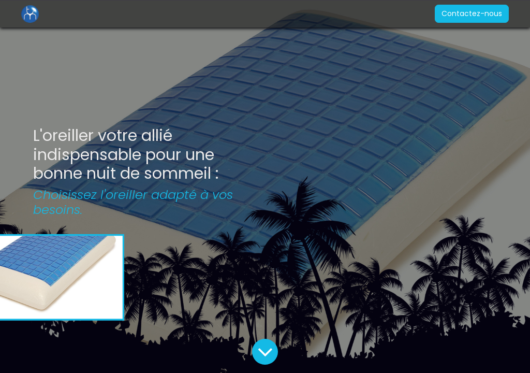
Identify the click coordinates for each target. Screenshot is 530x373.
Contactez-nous (468, 13)
